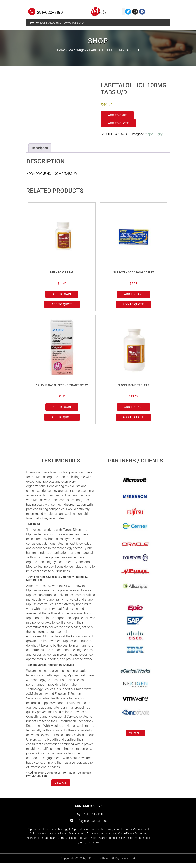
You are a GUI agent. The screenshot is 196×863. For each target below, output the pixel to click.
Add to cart (117, 115)
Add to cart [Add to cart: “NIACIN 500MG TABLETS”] (133, 407)
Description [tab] (40, 148)
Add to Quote (118, 123)
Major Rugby (77, 50)
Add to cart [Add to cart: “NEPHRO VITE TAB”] (62, 294)
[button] (123, 11)
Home (34, 22)
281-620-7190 (50, 12)
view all (61, 783)
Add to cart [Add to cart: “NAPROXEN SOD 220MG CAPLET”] (133, 294)
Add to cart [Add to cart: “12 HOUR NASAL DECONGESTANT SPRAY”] (62, 407)
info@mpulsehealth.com (93, 821)
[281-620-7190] (31, 11)
